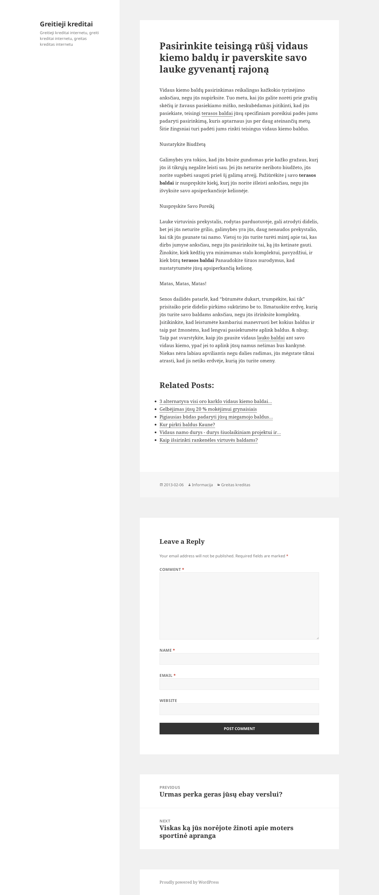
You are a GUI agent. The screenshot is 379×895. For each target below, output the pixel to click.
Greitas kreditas (235, 484)
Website (168, 700)
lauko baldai (271, 338)
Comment (172, 569)
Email (168, 675)
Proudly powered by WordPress (189, 882)
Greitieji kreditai (66, 23)
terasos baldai (217, 113)
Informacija (202, 484)
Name (167, 650)
